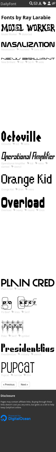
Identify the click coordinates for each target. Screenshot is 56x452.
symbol (23, 336)
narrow (16, 375)
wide (40, 62)
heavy (18, 210)
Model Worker (9, 34)
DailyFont (8, 3)
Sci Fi (29, 62)
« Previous (8, 384)
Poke (4, 336)
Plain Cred (7, 289)
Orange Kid (7, 189)
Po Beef (5, 312)
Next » (24, 384)
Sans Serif (38, 49)
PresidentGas (9, 354)
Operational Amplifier (13, 163)
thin (27, 375)
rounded (23, 49)
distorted (25, 34)
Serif (26, 312)
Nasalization (8, 49)
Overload (6, 210)
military (23, 354)
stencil (16, 166)
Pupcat (5, 375)
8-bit (19, 189)
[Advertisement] (28, 100)
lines (15, 312)
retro (25, 144)
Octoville (6, 144)
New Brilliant (8, 62)
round (29, 210)
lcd (20, 62)
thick (40, 210)
